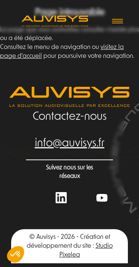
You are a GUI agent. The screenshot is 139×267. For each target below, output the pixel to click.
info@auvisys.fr (70, 143)
